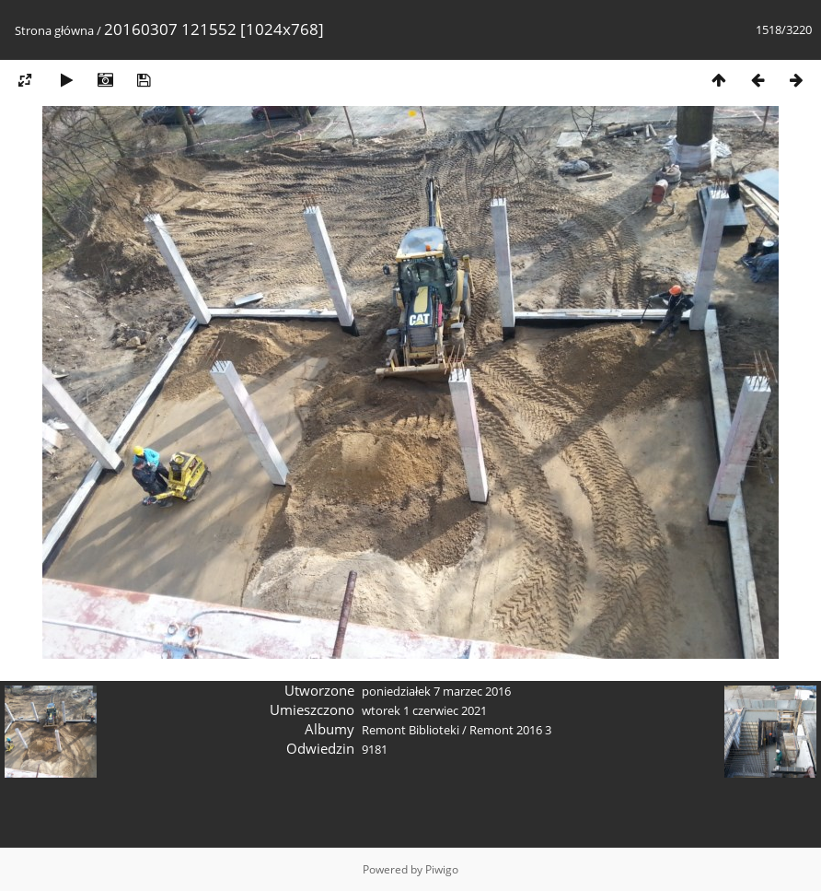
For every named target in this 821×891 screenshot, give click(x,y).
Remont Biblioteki (410, 729)
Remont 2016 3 (510, 729)
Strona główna (54, 30)
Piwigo (441, 869)
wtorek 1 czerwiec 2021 (424, 710)
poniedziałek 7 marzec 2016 (436, 691)
